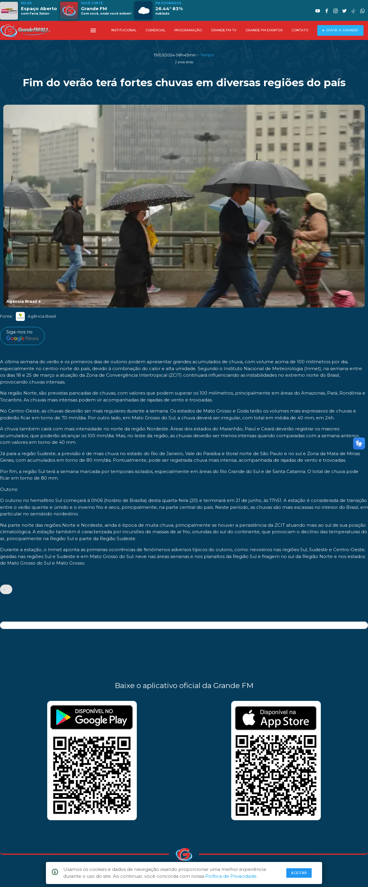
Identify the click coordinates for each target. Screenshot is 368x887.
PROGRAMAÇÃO (188, 30)
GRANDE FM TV (224, 30)
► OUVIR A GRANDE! (340, 30)
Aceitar (299, 873)
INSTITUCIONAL (124, 30)
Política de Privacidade (231, 876)
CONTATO (300, 30)
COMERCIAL (155, 30)
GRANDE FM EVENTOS (264, 30)
